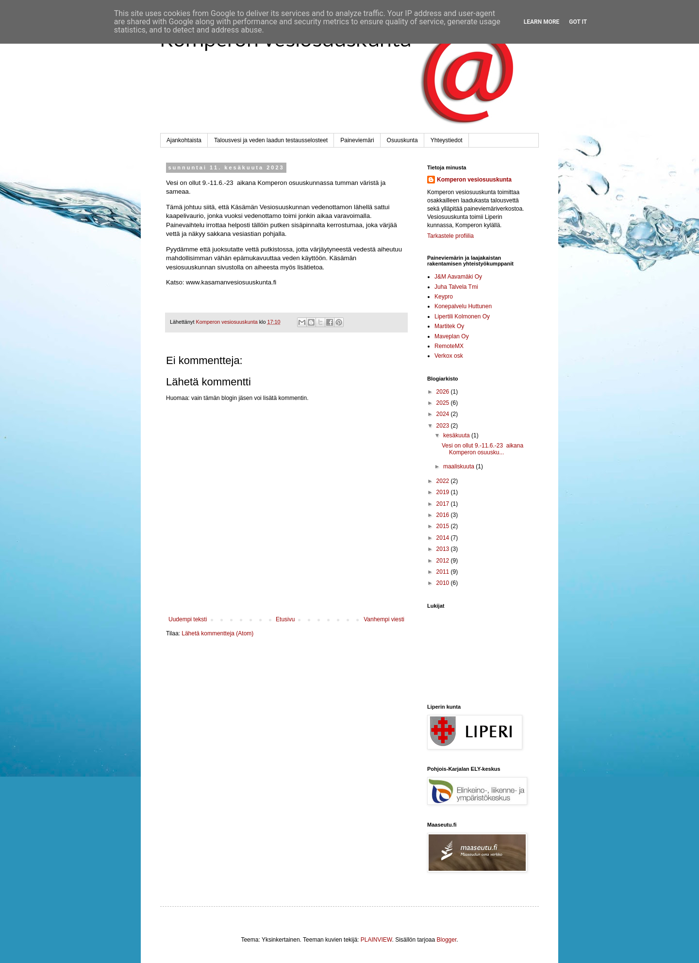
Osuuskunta (402, 140)
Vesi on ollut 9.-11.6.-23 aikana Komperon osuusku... (482, 449)
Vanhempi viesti (384, 619)
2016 (443, 515)
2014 (443, 537)
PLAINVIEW (376, 939)
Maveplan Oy (451, 336)
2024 (443, 414)
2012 (443, 560)
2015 (443, 526)
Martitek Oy (449, 326)
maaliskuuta (459, 466)
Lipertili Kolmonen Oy (462, 316)
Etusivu (285, 619)
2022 (443, 481)
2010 (443, 583)
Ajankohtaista (183, 140)
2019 (443, 492)
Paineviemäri (357, 140)
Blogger (447, 939)
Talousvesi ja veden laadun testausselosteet (271, 140)
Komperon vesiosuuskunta (474, 179)
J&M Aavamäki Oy (458, 276)
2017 (443, 503)
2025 (443, 402)
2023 (443, 425)
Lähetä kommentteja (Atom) (217, 633)
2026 (443, 391)
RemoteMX (449, 346)
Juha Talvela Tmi (456, 286)
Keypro (443, 296)
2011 (443, 571)
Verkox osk (448, 355)
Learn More (542, 21)
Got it (578, 21)
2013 (443, 549)
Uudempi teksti (187, 619)
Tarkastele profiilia (450, 235)
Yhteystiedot (447, 140)
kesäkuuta (457, 435)
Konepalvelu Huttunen (463, 306)
